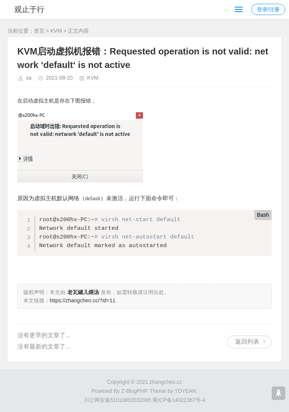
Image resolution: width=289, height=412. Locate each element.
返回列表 (247, 341)
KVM (56, 31)
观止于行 (29, 9)
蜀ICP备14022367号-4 (178, 400)
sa (29, 78)
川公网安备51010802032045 (117, 400)
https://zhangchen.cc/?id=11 (83, 300)
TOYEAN (185, 391)
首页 (39, 31)
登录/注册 (268, 9)
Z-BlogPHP (134, 391)
